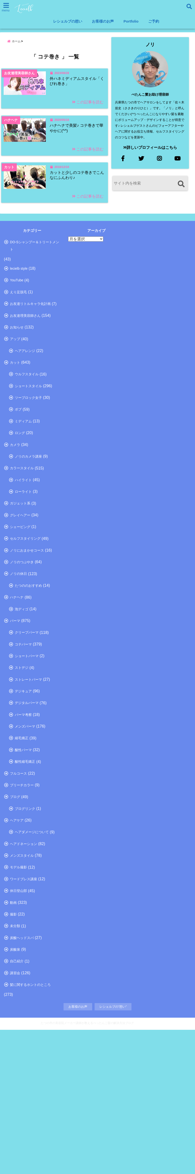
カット (15, 415)
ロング (20, 496)
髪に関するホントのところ (30, 1128)
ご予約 (153, 21)
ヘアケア (17, 940)
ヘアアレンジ (25, 402)
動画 (13, 1034)
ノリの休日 (18, 657)
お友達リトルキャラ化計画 (30, 348)
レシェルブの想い (67, 21)
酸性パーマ (23, 859)
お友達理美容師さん (25, 361)
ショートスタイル (28, 442)
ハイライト (23, 550)
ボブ (18, 469)
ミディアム (23, 482)
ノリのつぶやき (22, 644)
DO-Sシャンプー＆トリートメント (34, 283)
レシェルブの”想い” (113, 1151)
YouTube (16, 321)
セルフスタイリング (25, 617)
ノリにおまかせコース (27, 630)
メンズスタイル (22, 980)
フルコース (18, 886)
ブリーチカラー (22, 899)
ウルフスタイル (27, 429)
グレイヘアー (20, 590)
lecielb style (18, 308)
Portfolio (130, 21)
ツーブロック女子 (28, 456)
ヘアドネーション (23, 967)
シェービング (20, 603)
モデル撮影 (18, 993)
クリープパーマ (27, 724)
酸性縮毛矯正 (25, 872)
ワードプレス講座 (23, 1007)
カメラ (15, 509)
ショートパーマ (27, 751)
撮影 (13, 1047)
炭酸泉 (15, 1088)
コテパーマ (23, 738)
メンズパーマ (25, 832)
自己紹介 (17, 1101)
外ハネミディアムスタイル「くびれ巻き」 (75, 85)
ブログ (15, 913)
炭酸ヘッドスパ (22, 1074)
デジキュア (23, 792)
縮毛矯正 (21, 845)
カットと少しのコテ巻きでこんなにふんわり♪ (76, 201)
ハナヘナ (17, 684)
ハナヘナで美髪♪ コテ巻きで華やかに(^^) (77, 143)
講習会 (15, 1114)
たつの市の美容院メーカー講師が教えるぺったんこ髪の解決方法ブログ (87, 1167)
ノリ (150, 44)
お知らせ (17, 375)
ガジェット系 (20, 577)
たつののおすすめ (28, 671)
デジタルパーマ (27, 805)
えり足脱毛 (18, 334)
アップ (15, 388)
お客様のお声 (103, 21)
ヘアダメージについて (32, 953)
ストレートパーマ (28, 778)
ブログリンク (25, 926)
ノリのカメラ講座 (28, 523)
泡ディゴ (21, 698)
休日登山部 (18, 1020)
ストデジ (21, 765)
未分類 (15, 1061)
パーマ (15, 711)
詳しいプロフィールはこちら (150, 148)
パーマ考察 (23, 819)
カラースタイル (22, 536)
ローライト (23, 563)
